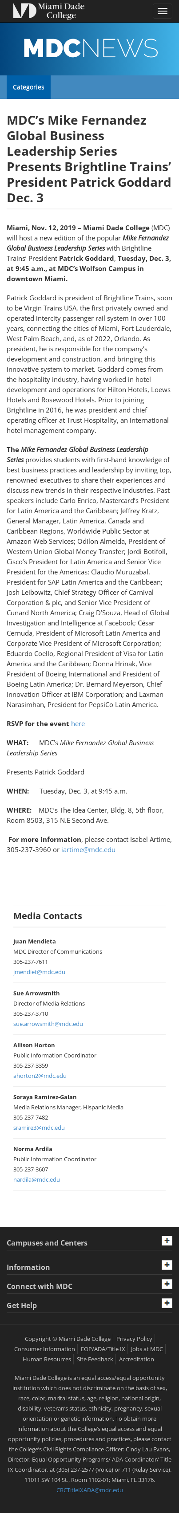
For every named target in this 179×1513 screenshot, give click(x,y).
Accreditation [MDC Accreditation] (136, 1359)
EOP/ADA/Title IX (103, 1349)
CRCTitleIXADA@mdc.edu (89, 1490)
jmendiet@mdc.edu (39, 972)
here (78, 723)
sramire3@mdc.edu (39, 1128)
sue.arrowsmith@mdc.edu (48, 1024)
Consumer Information (44, 1349)
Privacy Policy (134, 1339)
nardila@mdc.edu (36, 1179)
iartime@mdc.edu (88, 849)
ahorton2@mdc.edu (40, 1076)
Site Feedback (95, 1359)
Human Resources (47, 1359)
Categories (28, 87)
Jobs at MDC (147, 1349)
